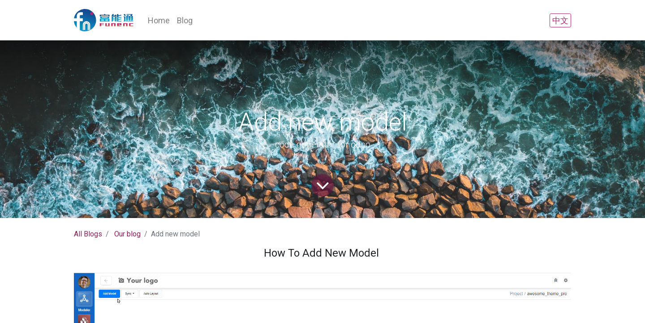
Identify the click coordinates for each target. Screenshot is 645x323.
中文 (560, 20)
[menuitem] (158, 20)
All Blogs (88, 234)
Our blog (127, 234)
